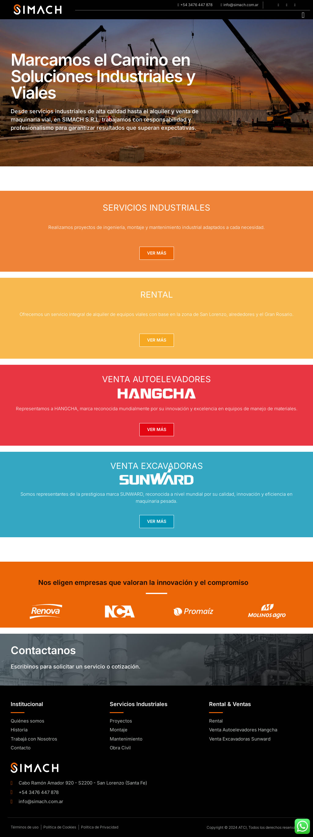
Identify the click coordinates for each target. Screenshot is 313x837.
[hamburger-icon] (303, 14)
